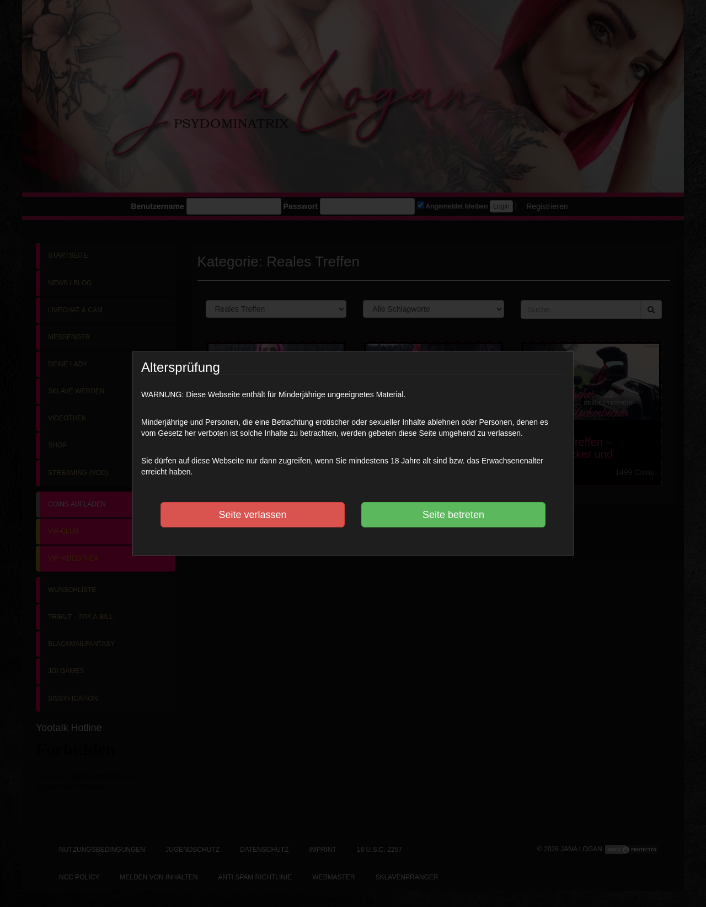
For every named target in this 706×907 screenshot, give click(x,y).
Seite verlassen (252, 514)
